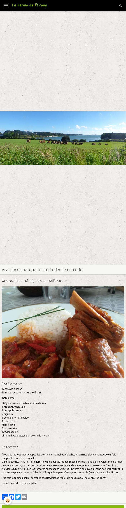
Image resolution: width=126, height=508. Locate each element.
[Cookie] (8, 501)
